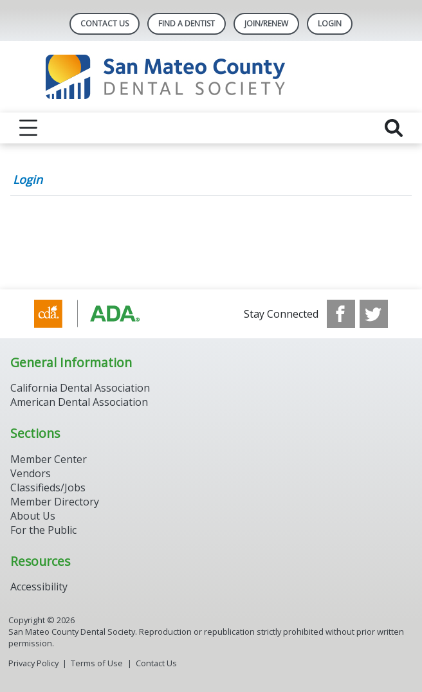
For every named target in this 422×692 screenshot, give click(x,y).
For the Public (43, 530)
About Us (32, 516)
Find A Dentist (186, 23)
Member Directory (54, 502)
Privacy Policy (33, 663)
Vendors (30, 473)
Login (27, 179)
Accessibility (39, 586)
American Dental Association (79, 402)
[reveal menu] (28, 128)
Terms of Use (97, 663)
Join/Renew (266, 23)
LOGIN (330, 23)
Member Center (48, 459)
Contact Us (104, 23)
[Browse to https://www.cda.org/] (99, 314)
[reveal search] (394, 128)
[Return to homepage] (211, 77)
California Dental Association (80, 388)
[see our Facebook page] (341, 314)
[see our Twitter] (374, 314)
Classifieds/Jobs (48, 487)
